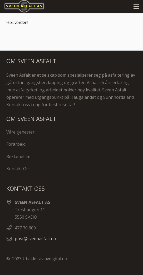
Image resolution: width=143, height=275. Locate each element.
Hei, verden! (17, 22)
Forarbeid (16, 144)
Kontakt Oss (18, 168)
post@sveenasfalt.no (35, 239)
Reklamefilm (18, 156)
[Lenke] (26, 6)
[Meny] (136, 6)
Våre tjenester (20, 132)
